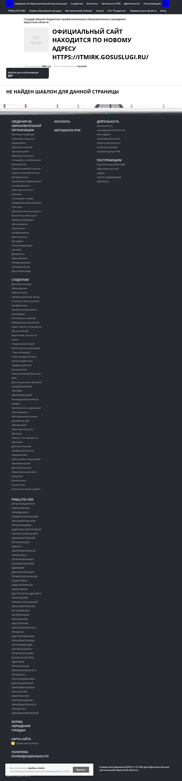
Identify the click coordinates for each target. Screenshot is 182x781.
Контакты (92, 3)
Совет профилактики (24, 356)
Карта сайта (21, 739)
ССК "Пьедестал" (117, 10)
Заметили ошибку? (27, 743)
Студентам (77, 3)
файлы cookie (36, 768)
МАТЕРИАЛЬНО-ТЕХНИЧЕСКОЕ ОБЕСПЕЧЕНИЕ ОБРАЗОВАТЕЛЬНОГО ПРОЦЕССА (24, 623)
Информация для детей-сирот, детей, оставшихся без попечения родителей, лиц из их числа (26, 331)
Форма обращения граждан (45, 10)
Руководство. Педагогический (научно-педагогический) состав (26, 168)
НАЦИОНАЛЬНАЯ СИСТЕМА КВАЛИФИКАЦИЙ (22, 391)
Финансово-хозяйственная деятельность (20, 232)
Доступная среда (21, 271)
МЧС (14, 378)
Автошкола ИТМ (111, 3)
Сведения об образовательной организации (41, 3)
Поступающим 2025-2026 (111, 164)
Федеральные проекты (143, 10)
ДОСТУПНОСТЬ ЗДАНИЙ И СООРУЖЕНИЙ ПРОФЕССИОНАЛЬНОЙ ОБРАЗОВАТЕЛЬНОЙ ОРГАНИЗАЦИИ (26, 602)
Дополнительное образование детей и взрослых (24, 472)
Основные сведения (23, 134)
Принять (81, 769)
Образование (19, 258)
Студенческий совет (23, 343)
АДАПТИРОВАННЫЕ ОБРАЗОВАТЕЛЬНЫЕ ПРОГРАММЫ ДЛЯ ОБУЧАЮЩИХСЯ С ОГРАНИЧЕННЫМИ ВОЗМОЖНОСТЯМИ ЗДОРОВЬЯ (23, 649)
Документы (18, 254)
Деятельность (132, 3)
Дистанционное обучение (27, 382)
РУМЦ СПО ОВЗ (17, 10)
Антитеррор (15, 17)
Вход (163, 10)
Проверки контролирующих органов (22, 245)
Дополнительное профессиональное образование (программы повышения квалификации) (26, 455)
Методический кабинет (78, 10)
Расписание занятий (24, 318)
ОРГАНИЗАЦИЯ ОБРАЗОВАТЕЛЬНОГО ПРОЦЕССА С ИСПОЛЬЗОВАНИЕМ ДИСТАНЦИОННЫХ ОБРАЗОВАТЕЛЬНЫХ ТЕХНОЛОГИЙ (24, 678)
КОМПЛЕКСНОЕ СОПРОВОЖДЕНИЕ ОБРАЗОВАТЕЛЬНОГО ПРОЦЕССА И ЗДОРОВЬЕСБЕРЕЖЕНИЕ (25, 704)
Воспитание (19, 480)
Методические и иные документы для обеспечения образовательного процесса (24, 425)
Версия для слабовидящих (23, 72)
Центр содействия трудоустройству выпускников (22, 365)
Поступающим (152, 3)
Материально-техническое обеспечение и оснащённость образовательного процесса (26, 185)
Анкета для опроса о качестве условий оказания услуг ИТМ (108, 147)
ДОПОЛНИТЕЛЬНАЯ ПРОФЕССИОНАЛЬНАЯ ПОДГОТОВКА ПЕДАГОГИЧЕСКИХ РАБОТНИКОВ (24, 580)
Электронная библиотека (26, 373)
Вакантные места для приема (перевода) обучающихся (24, 220)
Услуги (100, 10)
